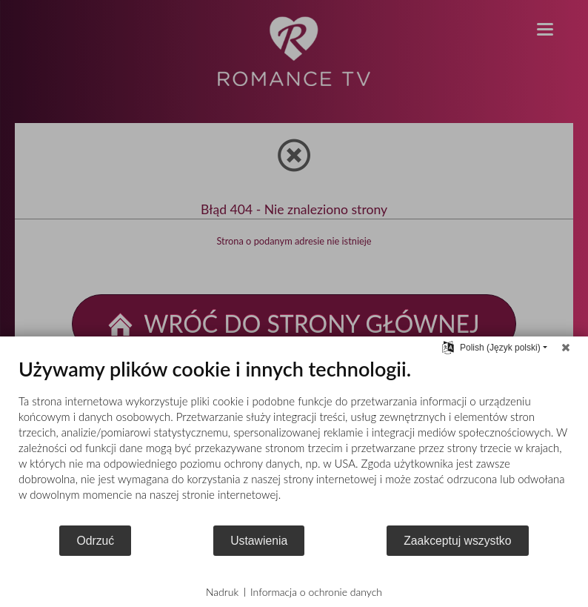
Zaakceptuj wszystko (457, 540)
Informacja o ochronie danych (316, 592)
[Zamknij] (566, 347)
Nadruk (222, 592)
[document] (294, 440)
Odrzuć (95, 540)
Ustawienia (258, 540)
